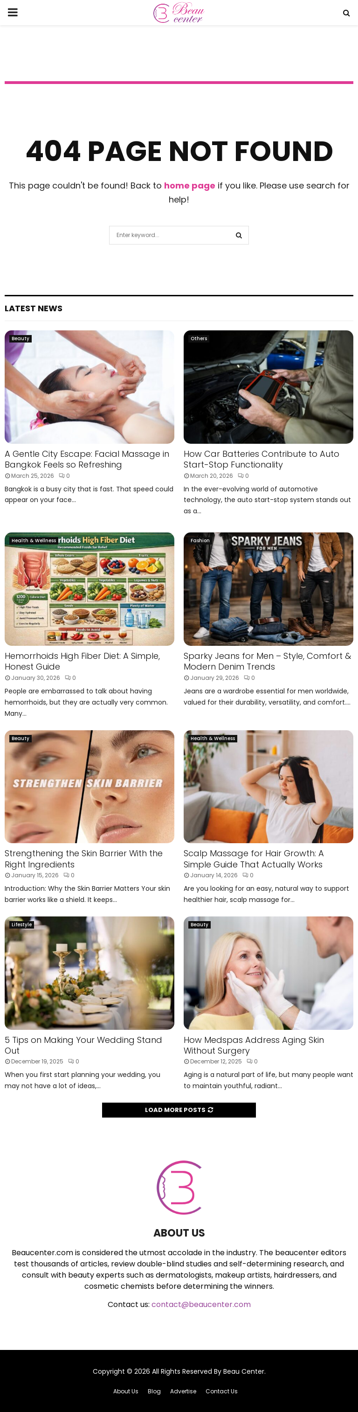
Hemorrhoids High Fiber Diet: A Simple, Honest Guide (82, 661)
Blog (154, 1391)
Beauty (20, 338)
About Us (125, 1391)
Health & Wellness (34, 540)
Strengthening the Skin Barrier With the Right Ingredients (84, 858)
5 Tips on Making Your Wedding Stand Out (83, 1045)
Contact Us (222, 1391)
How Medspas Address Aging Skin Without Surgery (254, 1045)
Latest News (33, 308)
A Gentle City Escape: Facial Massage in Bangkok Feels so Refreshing (87, 459)
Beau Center (243, 1371)
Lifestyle (22, 924)
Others (199, 338)
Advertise (183, 1391)
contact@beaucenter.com (201, 1304)
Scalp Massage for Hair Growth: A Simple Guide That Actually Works (254, 858)
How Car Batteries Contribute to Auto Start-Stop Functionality (261, 459)
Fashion (200, 540)
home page (189, 185)
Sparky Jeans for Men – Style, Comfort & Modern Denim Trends (267, 661)
